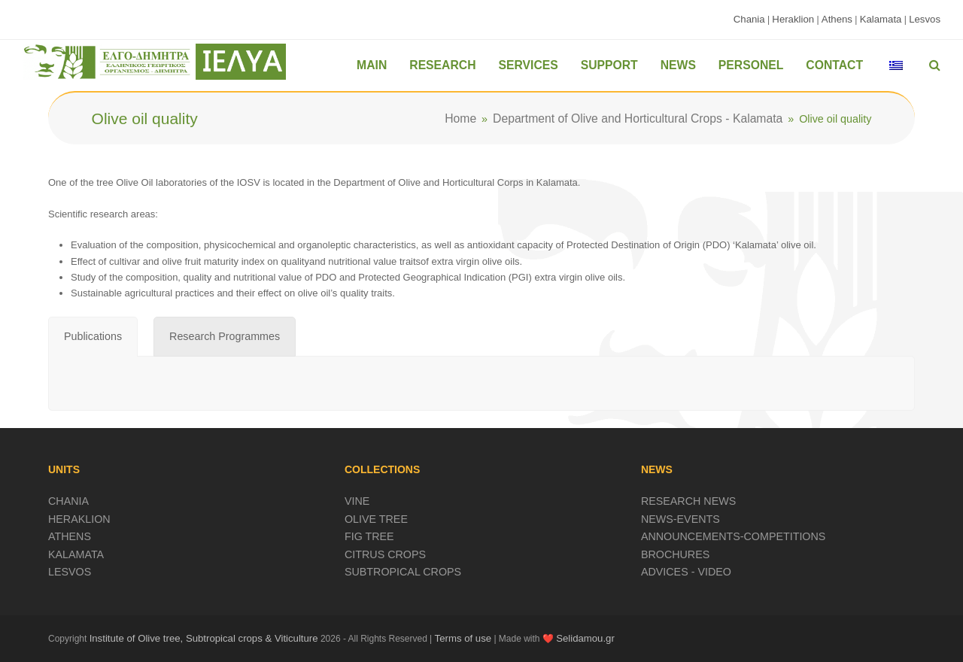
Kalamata (881, 19)
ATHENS (69, 536)
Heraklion (793, 19)
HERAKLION (79, 519)
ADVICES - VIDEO (686, 572)
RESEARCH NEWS (688, 501)
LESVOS (69, 572)
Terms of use (463, 638)
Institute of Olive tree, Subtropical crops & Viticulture (204, 638)
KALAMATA (76, 554)
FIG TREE (369, 536)
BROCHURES (675, 554)
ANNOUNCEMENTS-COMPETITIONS (733, 536)
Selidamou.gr (585, 638)
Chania (749, 19)
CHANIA (68, 501)
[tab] (93, 337)
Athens (837, 19)
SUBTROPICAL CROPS (403, 572)
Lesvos (924, 19)
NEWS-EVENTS (680, 519)
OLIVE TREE (376, 519)
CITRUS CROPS (385, 554)
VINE (357, 501)
